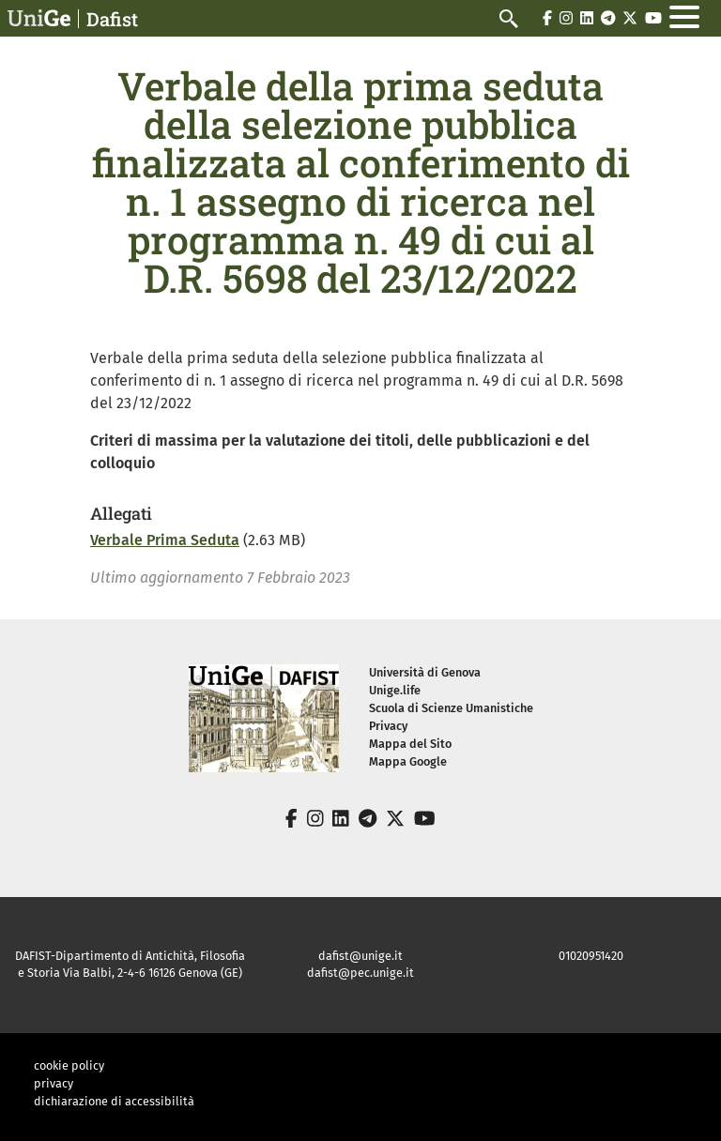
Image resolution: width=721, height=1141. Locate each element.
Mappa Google (408, 761)
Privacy (388, 726)
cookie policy (69, 1065)
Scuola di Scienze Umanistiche (451, 708)
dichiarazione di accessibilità (114, 1101)
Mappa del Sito (410, 744)
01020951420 (591, 956)
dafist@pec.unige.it (360, 973)
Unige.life (395, 690)
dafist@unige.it (360, 956)
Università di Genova (425, 672)
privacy (53, 1083)
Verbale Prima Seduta (164, 540)
